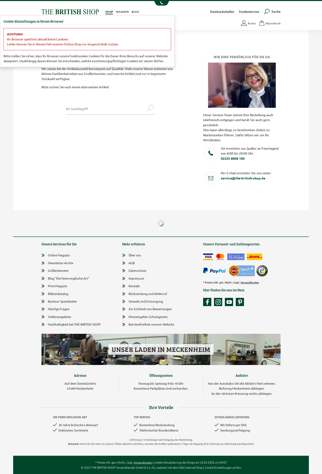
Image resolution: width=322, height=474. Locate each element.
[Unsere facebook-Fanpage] (208, 302)
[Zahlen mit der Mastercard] (220, 257)
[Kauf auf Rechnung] (236, 257)
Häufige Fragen (55, 309)
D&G (182, 467)
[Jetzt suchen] (150, 108)
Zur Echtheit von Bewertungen (147, 309)
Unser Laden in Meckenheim (161, 349)
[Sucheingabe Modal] (106, 108)
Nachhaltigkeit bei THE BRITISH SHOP (70, 324)
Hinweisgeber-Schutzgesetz (145, 317)
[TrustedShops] (262, 270)
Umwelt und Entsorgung (142, 301)
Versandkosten (249, 282)
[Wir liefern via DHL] (254, 257)
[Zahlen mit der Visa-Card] (208, 257)
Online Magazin (55, 255)
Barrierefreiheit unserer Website (148, 324)
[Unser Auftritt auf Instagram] (219, 302)
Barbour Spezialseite (59, 301)
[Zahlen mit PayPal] (215, 271)
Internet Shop (194, 467)
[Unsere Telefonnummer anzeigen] (161, 3)
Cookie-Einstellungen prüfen (223, 467)
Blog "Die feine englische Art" (65, 278)
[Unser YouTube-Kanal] (230, 302)
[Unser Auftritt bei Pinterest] (240, 302)
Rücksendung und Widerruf (144, 294)
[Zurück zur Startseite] (70, 11)
